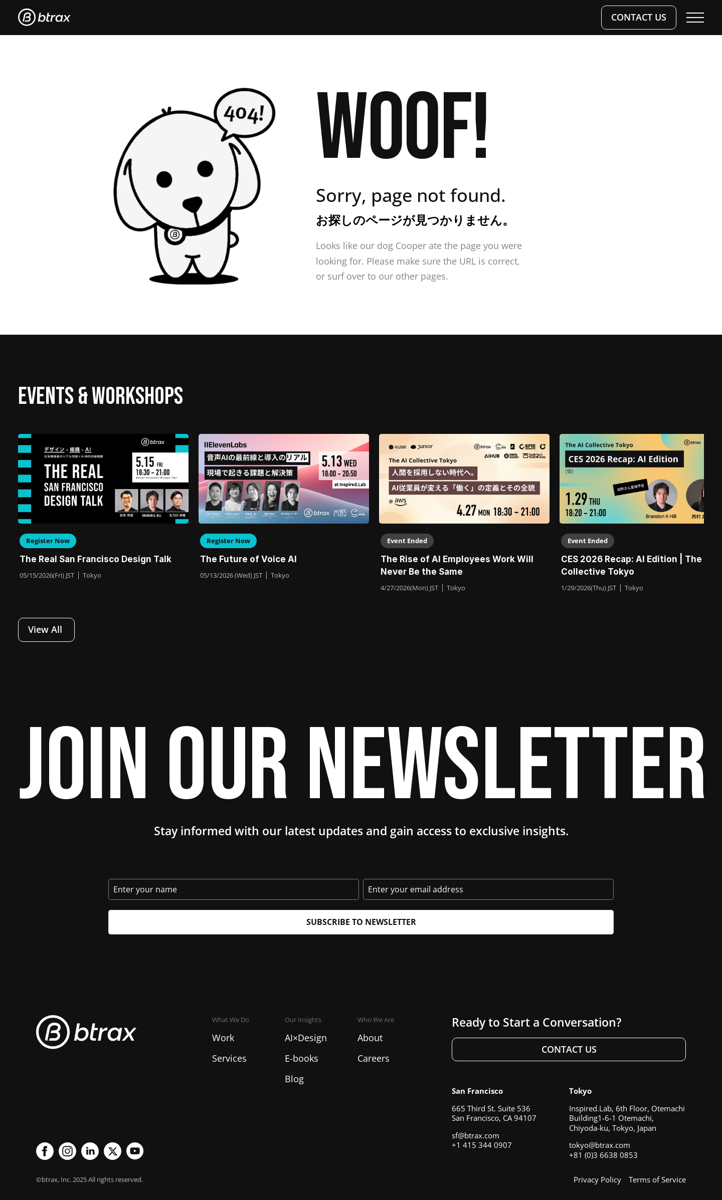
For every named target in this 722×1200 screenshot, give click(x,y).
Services (229, 1058)
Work (223, 1038)
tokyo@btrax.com (599, 1145)
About (370, 1038)
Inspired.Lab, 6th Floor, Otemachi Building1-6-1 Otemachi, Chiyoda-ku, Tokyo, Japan (627, 1118)
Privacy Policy (597, 1179)
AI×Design (306, 1038)
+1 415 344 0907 (482, 1145)
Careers (373, 1058)
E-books (301, 1058)
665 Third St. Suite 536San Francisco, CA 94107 (494, 1113)
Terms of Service (657, 1179)
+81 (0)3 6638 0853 (603, 1155)
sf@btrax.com (475, 1135)
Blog (294, 1079)
